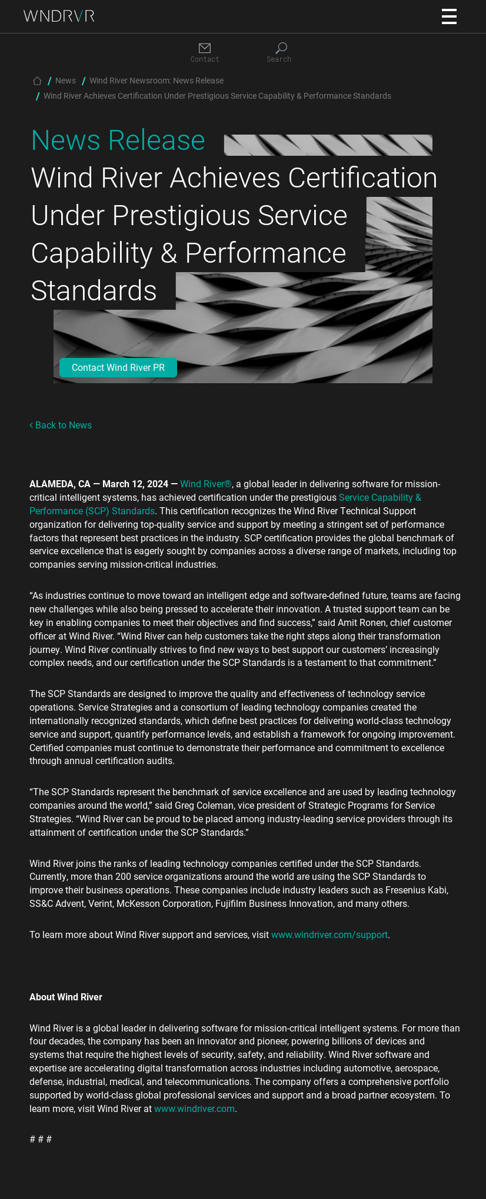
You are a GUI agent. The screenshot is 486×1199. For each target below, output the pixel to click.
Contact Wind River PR (118, 367)
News (65, 80)
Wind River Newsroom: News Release (156, 80)
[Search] (281, 53)
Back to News (60, 424)
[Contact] (204, 53)
